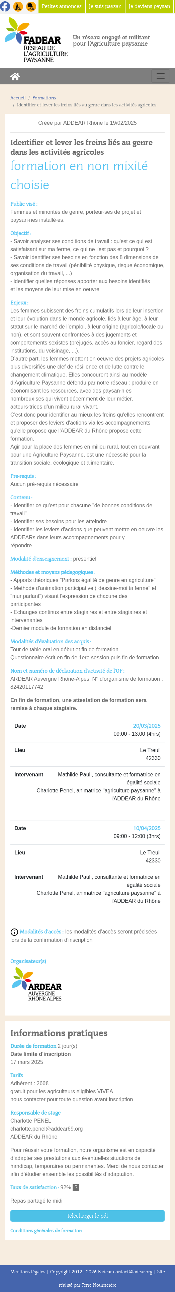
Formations (44, 98)
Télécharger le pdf (87, 1216)
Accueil (18, 98)
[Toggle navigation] (160, 76)
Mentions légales (27, 1272)
